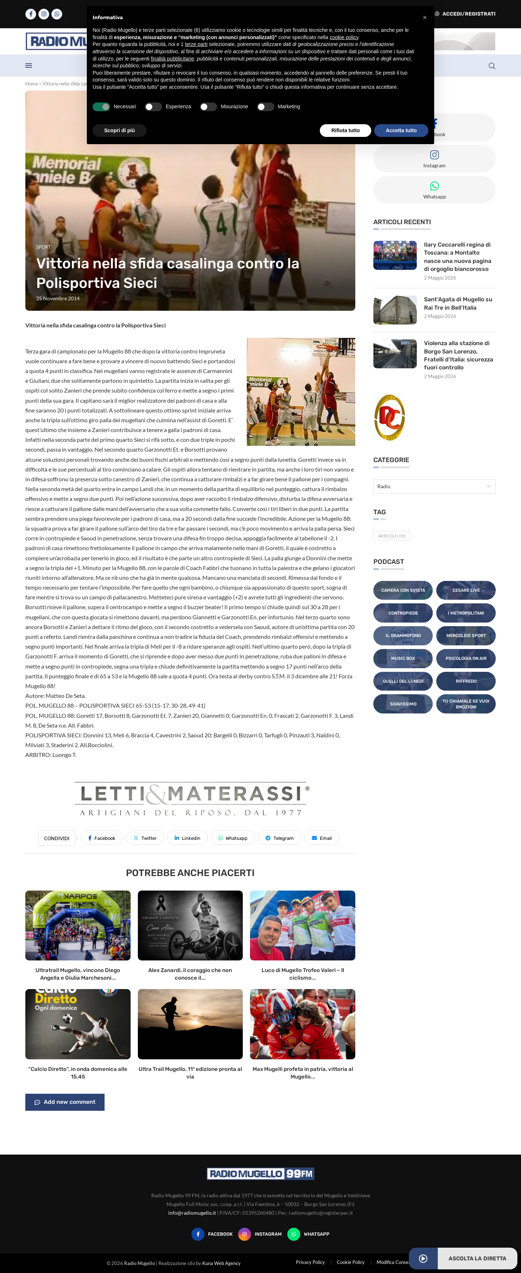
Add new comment (65, 1102)
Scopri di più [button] (119, 130)
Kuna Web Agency (221, 1263)
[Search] (492, 66)
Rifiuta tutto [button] (345, 130)
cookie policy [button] (344, 37)
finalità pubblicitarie (172, 59)
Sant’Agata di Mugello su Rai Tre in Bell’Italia (458, 303)
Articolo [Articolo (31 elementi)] (392, 535)
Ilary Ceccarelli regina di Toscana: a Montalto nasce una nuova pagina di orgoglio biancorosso (457, 256)
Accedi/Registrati (465, 14)
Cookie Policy (351, 1262)
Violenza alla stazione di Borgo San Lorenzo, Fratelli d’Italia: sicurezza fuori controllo (459, 355)
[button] (425, 17)
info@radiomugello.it (192, 1213)
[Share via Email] (321, 837)
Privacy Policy (310, 1262)
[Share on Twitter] (145, 837)
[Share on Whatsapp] (233, 837)
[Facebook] (30, 14)
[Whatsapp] (56, 14)
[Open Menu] (28, 65)
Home (31, 84)
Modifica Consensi (395, 1262)
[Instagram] (43, 14)
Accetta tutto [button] (401, 130)
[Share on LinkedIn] (187, 837)
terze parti (196, 44)
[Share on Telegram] (279, 837)
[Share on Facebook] (102, 837)
